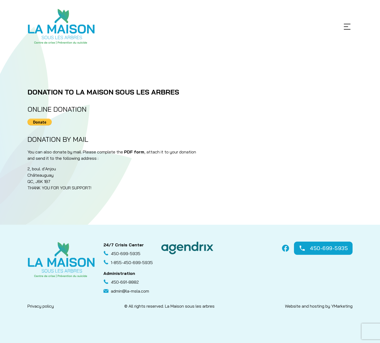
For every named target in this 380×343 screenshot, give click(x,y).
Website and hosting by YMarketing (319, 306)
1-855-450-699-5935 (132, 262)
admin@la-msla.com (130, 291)
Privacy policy (40, 306)
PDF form (134, 151)
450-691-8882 (125, 282)
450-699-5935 (125, 253)
